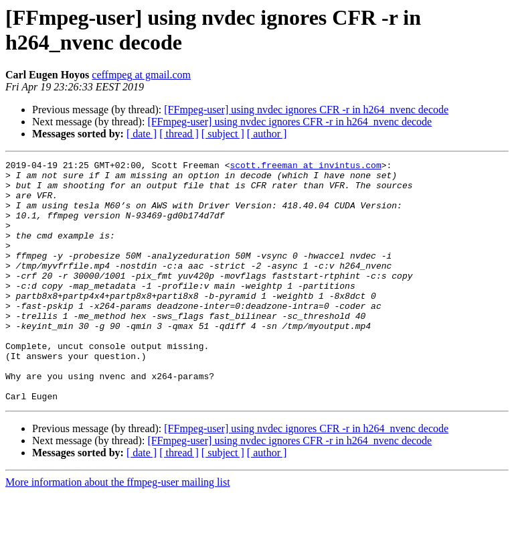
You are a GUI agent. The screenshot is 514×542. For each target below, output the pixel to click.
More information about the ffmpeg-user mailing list (117, 530)
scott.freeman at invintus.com (305, 167)
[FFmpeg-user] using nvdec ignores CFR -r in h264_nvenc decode (306, 109)
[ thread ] (179, 133)
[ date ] (141, 133)
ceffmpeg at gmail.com (141, 74)
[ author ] (267, 133)
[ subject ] (222, 133)
